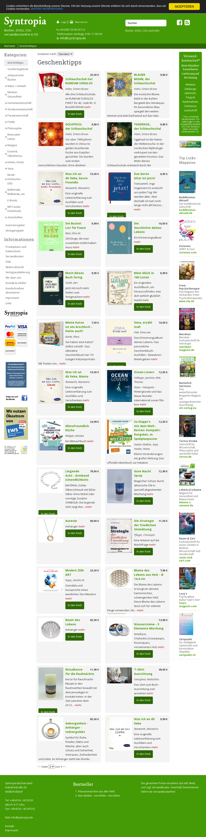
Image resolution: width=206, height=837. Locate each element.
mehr (87, 107)
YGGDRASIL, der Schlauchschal (147, 126)
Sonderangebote (17, 69)
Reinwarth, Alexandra (77, 188)
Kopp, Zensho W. (75, 580)
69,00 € (94, 521)
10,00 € (94, 174)
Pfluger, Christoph (144, 535)
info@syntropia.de (73, 38)
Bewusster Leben (13, 137)
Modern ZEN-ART (75, 572)
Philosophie (14, 128)
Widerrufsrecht (15, 267)
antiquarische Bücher (15, 77)
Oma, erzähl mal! (143, 325)
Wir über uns (13, 277)
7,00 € (95, 322)
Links (8, 303)
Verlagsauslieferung (17, 272)
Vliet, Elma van (142, 332)
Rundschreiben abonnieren (15, 290)
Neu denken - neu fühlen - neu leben (99, 795)
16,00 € (163, 223)
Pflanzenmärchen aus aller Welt (96, 791)
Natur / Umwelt (16, 86)
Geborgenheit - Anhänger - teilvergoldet (76, 727)
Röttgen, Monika (74, 436)
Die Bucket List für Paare (75, 225)
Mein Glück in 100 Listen (144, 275)
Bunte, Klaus (72, 336)
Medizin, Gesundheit (14, 94)
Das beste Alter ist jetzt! (144, 176)
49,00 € (163, 669)
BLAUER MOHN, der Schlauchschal (144, 79)
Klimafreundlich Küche (77, 428)
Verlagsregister (15, 230)
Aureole (71, 521)
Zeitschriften (15, 217)
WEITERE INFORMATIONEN (89, 10)
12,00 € (163, 372)
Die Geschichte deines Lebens (148, 227)
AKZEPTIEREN (184, 6)
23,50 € (94, 570)
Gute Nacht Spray (142, 473)
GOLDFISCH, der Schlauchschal (78, 126)
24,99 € (94, 422)
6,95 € (164, 174)
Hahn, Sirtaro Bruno (76, 89)
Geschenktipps (28, 46)
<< (39, 766)
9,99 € (95, 223)
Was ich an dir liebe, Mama (76, 374)
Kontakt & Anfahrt (16, 283)
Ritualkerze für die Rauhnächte (79, 671)
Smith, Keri (71, 283)
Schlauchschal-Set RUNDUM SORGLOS (79, 81)
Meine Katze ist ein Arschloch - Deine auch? (78, 327)
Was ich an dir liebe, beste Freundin (76, 178)
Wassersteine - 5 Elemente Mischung (149, 626)
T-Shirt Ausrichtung (143, 671)
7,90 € (164, 570)
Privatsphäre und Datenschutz (16, 249)
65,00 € (94, 620)
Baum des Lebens (72, 622)
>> (64, 766)
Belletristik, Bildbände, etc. (16, 192)
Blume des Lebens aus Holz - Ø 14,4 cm (148, 574)
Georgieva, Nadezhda (146, 679)
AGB (8, 262)
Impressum (12, 298)
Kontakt (9, 826)
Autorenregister (15, 225)
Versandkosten (15, 256)
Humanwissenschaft (17, 103)
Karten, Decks (15, 162)
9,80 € (164, 75)
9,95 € (95, 273)
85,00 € (94, 719)
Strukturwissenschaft (17, 109)
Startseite (9, 46)
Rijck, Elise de (72, 233)
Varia (10, 168)
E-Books (12, 200)
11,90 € (94, 669)
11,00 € (163, 521)
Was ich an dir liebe (144, 721)
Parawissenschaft (17, 115)
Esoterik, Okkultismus (14, 154)
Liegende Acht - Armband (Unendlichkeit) (77, 475)
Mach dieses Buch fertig (74, 275)
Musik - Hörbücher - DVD (14, 179)
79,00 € (94, 471)
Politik (11, 122)
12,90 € (163, 471)
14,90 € (163, 620)
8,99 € (164, 273)
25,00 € (94, 75)
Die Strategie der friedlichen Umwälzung (145, 525)
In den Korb (75, 113)
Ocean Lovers (144, 372)
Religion (12, 145)
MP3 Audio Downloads (14, 209)
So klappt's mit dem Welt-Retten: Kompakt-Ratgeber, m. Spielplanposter (147, 430)
